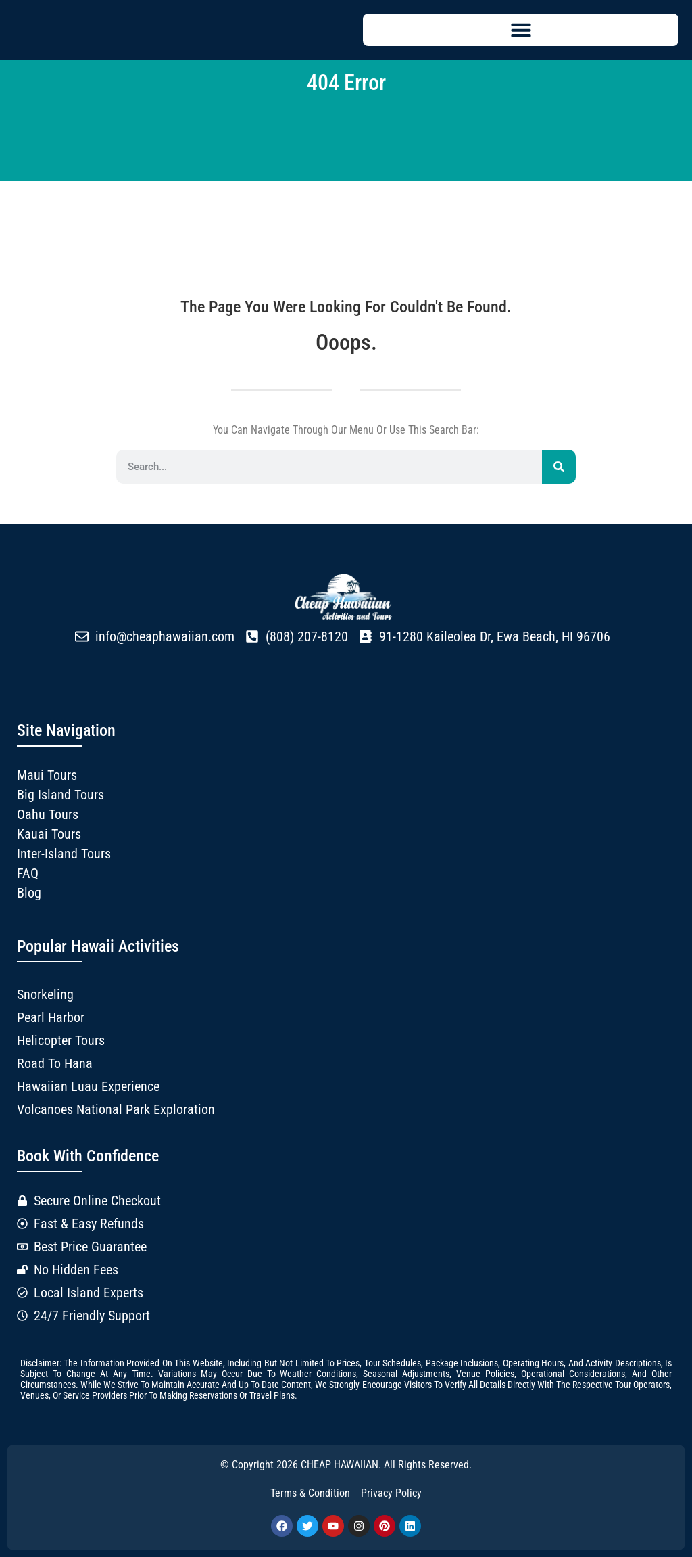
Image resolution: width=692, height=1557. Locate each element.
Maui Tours (47, 775)
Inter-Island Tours (64, 853)
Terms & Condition (310, 1493)
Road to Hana (55, 1063)
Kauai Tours (49, 834)
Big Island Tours (60, 795)
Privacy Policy (391, 1493)
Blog (29, 893)
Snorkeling (45, 994)
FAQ (28, 873)
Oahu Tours (47, 814)
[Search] (559, 467)
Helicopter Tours (61, 1040)
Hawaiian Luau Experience (88, 1086)
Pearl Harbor (50, 1017)
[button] (520, 30)
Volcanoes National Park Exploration (116, 1109)
